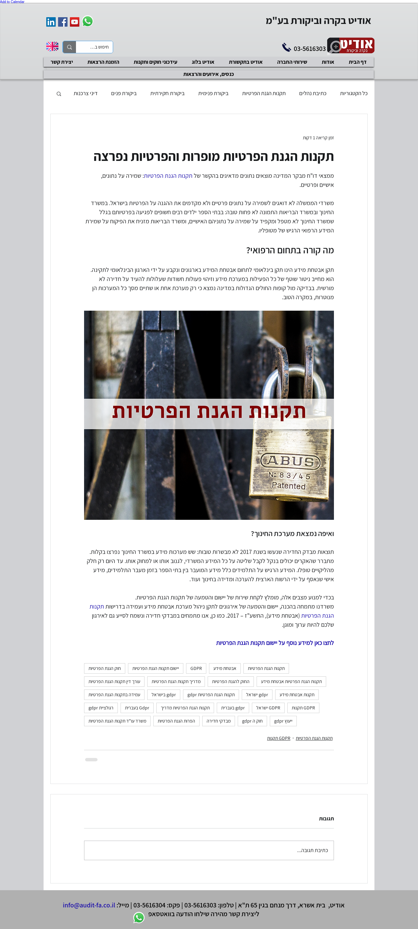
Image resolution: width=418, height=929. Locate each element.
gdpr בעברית (233, 708)
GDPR (196, 668)
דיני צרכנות (86, 93)
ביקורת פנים (124, 93)
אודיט (337, 905)
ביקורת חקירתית (167, 93)
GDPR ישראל (268, 708)
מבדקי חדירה (219, 721)
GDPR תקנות (303, 708)
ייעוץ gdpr (283, 721)
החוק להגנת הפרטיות (231, 681)
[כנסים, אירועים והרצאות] (209, 74)
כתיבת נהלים (312, 93)
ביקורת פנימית (213, 93)
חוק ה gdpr (252, 721)
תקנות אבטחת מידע (297, 695)
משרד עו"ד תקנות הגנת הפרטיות (117, 721)
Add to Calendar (12, 2)
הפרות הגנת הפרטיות (176, 721)
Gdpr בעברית (137, 708)
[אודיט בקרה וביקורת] (51, 22)
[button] (59, 93)
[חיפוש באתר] (99, 47)
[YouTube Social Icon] (74, 22)
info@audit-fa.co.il (89, 905)
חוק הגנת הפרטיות (104, 668)
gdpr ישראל (257, 695)
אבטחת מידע (224, 668)
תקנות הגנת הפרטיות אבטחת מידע (291, 681)
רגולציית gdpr (100, 708)
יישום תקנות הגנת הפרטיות (155, 668)
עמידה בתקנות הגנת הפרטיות (114, 695)
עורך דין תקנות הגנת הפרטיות (114, 681)
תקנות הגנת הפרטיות (264, 93)
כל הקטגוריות (354, 93)
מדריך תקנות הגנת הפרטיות (176, 681)
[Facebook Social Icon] (63, 22)
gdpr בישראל (164, 695)
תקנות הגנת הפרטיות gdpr (211, 695)
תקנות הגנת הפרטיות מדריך (185, 708)
